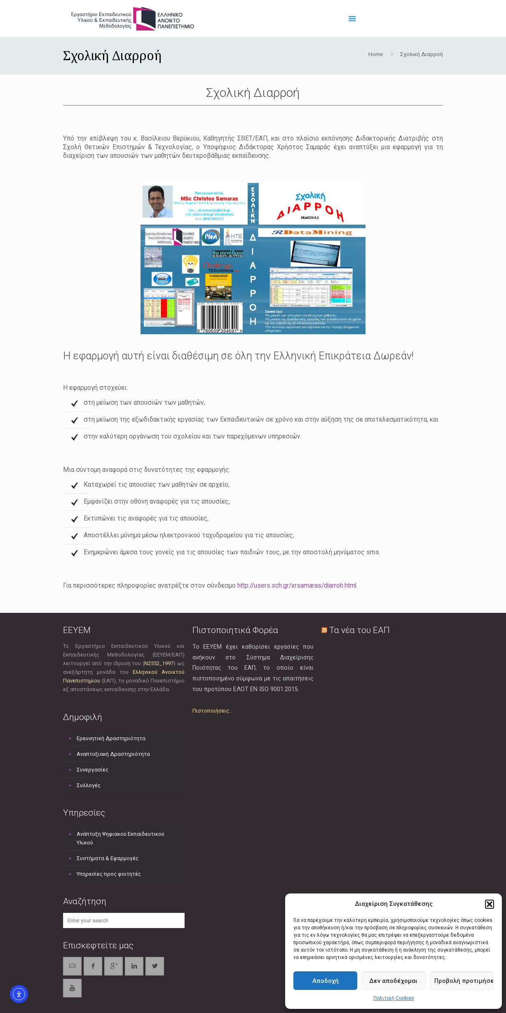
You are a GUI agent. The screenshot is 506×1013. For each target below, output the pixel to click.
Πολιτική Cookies (393, 998)
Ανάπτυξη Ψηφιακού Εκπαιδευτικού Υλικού (120, 838)
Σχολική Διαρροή (421, 54)
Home (375, 54)
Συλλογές (89, 785)
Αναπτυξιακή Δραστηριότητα (113, 754)
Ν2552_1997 (158, 663)
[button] (489, 904)
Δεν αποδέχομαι (393, 981)
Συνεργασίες (92, 770)
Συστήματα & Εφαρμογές (107, 858)
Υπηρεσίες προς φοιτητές (109, 874)
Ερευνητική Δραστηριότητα (111, 738)
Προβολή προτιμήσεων (464, 981)
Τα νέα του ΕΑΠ (359, 630)
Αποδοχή (325, 981)
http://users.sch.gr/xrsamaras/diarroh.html (296, 585)
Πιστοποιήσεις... (212, 711)
